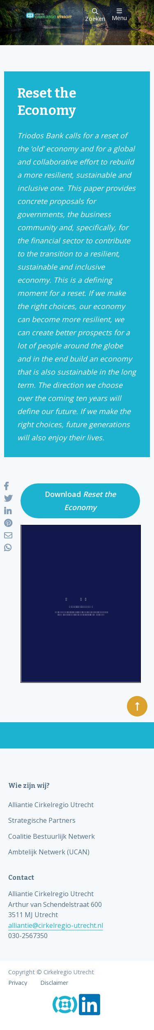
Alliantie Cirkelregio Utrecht (51, 804)
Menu (119, 14)
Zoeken (95, 15)
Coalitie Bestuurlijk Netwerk (51, 836)
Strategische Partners (42, 820)
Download (80, 500)
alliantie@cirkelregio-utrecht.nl (55, 925)
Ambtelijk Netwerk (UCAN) (49, 851)
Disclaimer (54, 983)
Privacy (17, 983)
